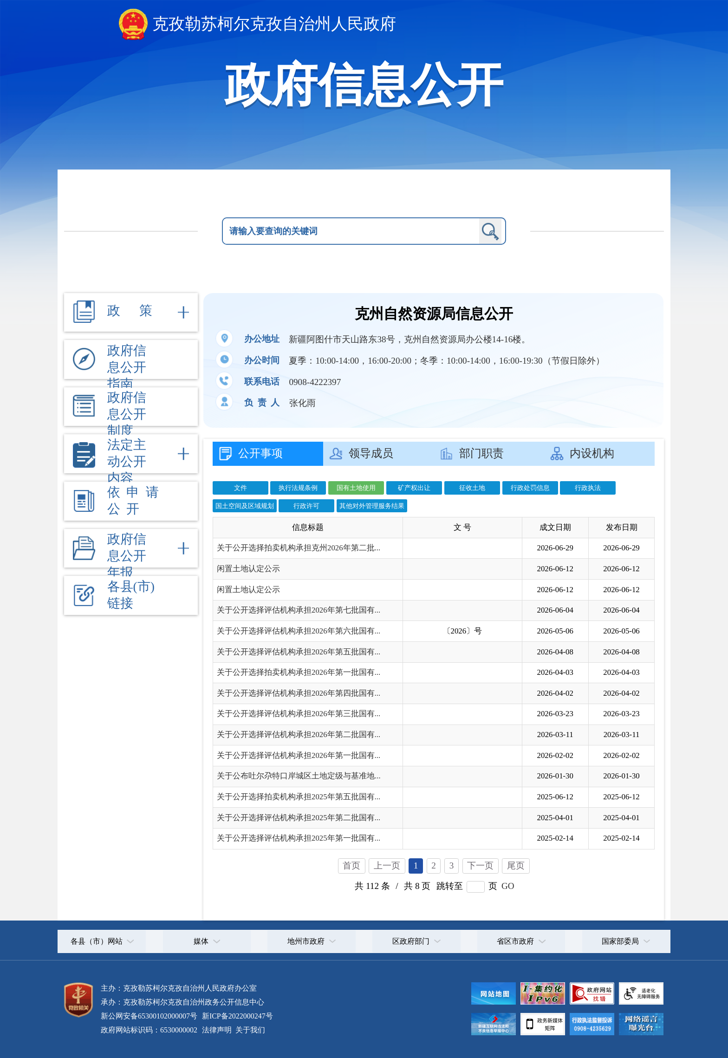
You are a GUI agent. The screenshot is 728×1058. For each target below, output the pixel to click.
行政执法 (588, 487)
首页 (351, 865)
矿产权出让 (414, 487)
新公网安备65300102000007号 (149, 1016)
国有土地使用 (356, 487)
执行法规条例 (298, 487)
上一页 (387, 865)
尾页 (516, 865)
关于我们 (249, 1030)
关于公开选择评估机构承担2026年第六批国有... (298, 631)
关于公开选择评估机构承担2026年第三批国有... (298, 713)
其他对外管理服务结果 (371, 505)
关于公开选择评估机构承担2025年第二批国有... (298, 817)
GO (507, 886)
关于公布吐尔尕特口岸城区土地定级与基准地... (299, 775)
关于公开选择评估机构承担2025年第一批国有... (298, 838)
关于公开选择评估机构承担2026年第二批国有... (298, 734)
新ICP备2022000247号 (236, 1016)
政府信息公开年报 (126, 556)
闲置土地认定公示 (248, 568)
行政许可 (306, 505)
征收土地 (472, 487)
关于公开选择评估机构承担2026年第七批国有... (298, 610)
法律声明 (217, 1030)
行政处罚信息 (530, 487)
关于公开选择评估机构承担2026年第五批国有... (298, 651)
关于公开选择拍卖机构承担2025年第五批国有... (298, 796)
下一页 (480, 865)
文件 (240, 487)
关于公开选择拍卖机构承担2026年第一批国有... (298, 672)
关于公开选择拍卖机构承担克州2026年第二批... (298, 547)
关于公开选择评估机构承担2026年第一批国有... (298, 755)
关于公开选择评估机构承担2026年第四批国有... (298, 693)
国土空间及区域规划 (244, 505)
